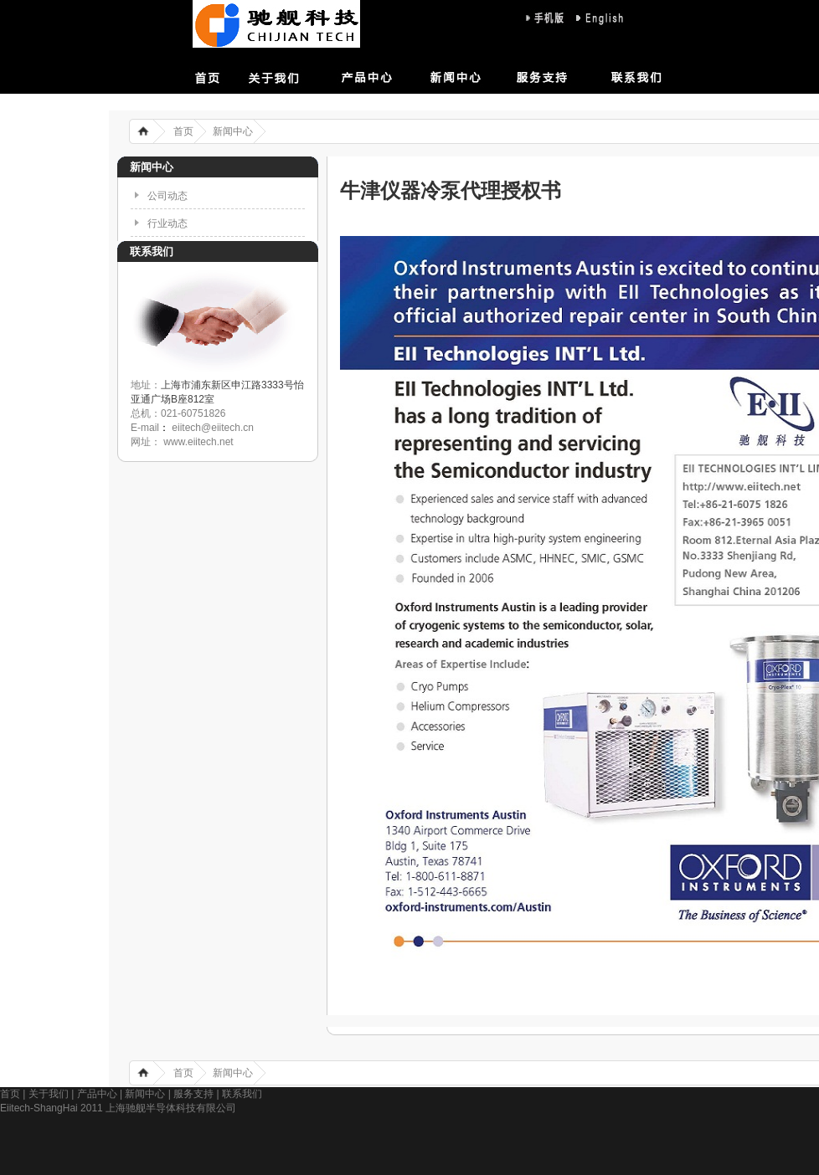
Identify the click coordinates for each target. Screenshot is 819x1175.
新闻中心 (460, 75)
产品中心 (382, 75)
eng (598, 18)
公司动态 (167, 196)
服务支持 (537, 75)
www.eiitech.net (197, 442)
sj (548, 18)
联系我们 (615, 75)
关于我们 (304, 75)
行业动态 (167, 223)
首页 (226, 75)
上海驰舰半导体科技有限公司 (276, 24)
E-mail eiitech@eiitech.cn (192, 428)
